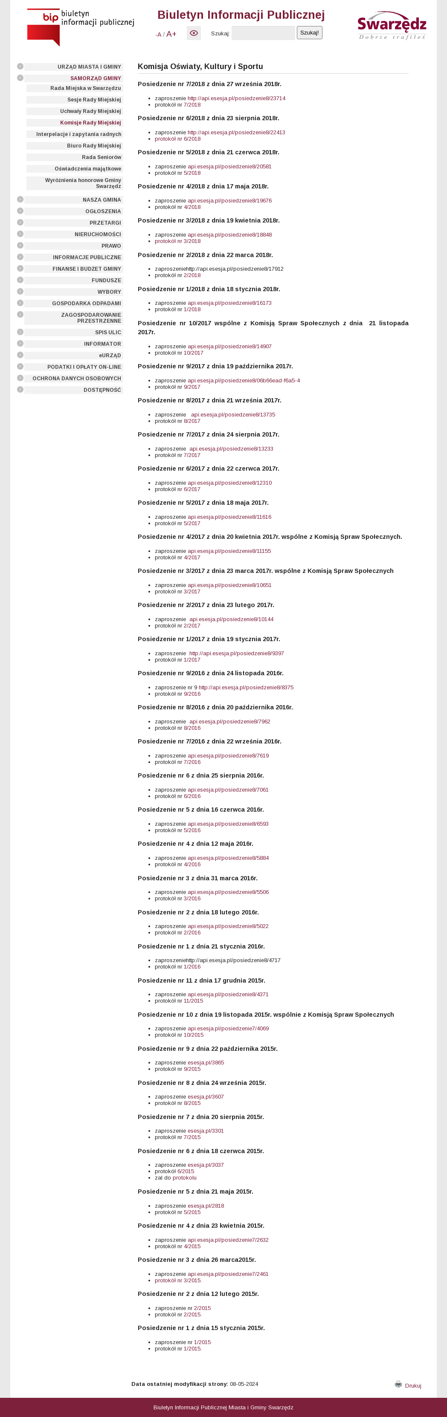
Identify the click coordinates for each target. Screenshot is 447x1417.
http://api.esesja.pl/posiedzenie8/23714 (236, 98)
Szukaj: (220, 33)
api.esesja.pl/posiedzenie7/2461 (228, 1274)
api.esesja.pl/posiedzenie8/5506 (228, 892)
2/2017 (192, 625)
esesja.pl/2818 (206, 1206)
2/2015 (202, 1308)
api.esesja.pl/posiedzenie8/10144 (231, 619)
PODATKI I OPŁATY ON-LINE (84, 367)
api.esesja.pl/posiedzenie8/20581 (230, 166)
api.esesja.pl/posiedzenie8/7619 (228, 755)
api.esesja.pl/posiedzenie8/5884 (228, 858)
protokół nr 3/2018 (177, 241)
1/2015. (193, 1348)
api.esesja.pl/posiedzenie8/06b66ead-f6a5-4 (244, 380)
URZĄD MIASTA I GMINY (89, 67)
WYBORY (109, 292)
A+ (171, 33)
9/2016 (192, 694)
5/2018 (191, 173)
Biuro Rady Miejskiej (94, 146)
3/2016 (191, 898)
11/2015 (193, 1001)
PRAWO (111, 246)
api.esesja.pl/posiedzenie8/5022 (228, 926)
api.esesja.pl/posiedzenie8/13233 (231, 448)
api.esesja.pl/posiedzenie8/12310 (230, 483)
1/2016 (191, 966)
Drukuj (408, 1385)
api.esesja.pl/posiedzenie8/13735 (233, 414)
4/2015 (192, 1246)
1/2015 (201, 1342)
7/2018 (191, 104)
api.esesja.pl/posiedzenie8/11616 (229, 517)
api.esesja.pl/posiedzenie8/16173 (230, 303)
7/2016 (192, 762)
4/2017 (191, 557)
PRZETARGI (105, 223)
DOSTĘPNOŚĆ (102, 390)
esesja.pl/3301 (206, 1131)
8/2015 (191, 1103)
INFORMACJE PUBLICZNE (87, 257)
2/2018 (191, 275)
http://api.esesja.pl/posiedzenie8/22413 (236, 132)
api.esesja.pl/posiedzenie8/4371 (228, 994)
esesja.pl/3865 (206, 1062)
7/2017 (191, 455)
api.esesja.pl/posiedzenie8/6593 (228, 824)
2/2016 (192, 932)
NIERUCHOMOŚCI (98, 234)
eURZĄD (110, 356)
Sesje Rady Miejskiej (94, 100)
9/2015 (192, 1069)
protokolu (185, 1177)
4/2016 (192, 864)
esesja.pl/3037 (206, 1165)
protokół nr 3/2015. (178, 1280)
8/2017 (191, 421)
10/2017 (193, 353)
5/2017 (191, 523)
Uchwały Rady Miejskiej (90, 111)
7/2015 (192, 1137)
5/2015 (191, 1212)
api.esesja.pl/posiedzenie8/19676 (230, 200)
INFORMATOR (102, 344)
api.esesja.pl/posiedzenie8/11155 (229, 551)
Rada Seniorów (101, 157)
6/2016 (191, 796)
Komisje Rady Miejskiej (90, 123)
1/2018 (192, 309)
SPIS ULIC (108, 332)
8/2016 (191, 728)
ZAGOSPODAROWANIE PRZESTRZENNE (91, 318)
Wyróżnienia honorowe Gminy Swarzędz (83, 183)
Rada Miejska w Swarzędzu (85, 88)
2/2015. (193, 1314)
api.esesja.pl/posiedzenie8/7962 (229, 721)
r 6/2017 (190, 489)
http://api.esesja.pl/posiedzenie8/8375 (246, 687)
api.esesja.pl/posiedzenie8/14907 (230, 346)
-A (158, 34)
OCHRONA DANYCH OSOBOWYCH (76, 379)
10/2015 (192, 1035)
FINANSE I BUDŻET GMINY (86, 269)
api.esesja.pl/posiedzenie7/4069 (228, 1028)
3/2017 (192, 591)
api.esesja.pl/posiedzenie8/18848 (230, 234)
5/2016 (191, 830)
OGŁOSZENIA (103, 211)
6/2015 (185, 1171)
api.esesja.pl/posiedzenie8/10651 (230, 585)
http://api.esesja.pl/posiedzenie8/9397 (236, 653)
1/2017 (192, 659)
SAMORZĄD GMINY (95, 78)
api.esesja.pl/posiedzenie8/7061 (228, 790)
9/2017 (191, 387)
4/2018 (192, 207)
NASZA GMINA (102, 200)
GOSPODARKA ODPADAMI (86, 304)
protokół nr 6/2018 (177, 139)
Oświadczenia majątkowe (88, 169)
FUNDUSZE (106, 280)
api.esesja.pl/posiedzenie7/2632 (228, 1240)
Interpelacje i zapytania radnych (78, 134)
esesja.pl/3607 (206, 1096)
